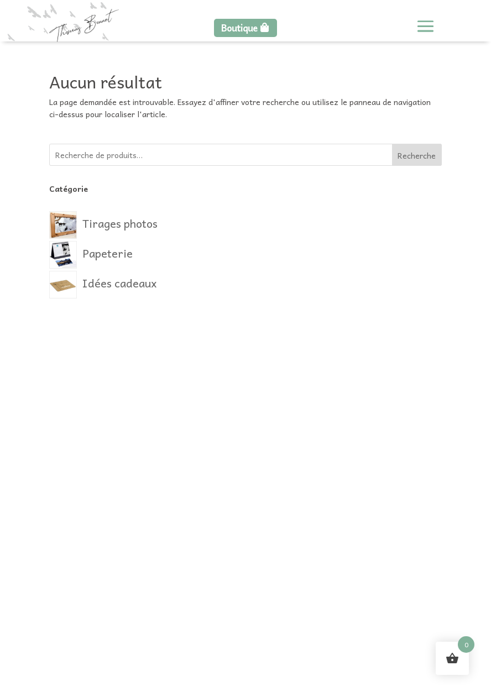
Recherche (417, 155)
